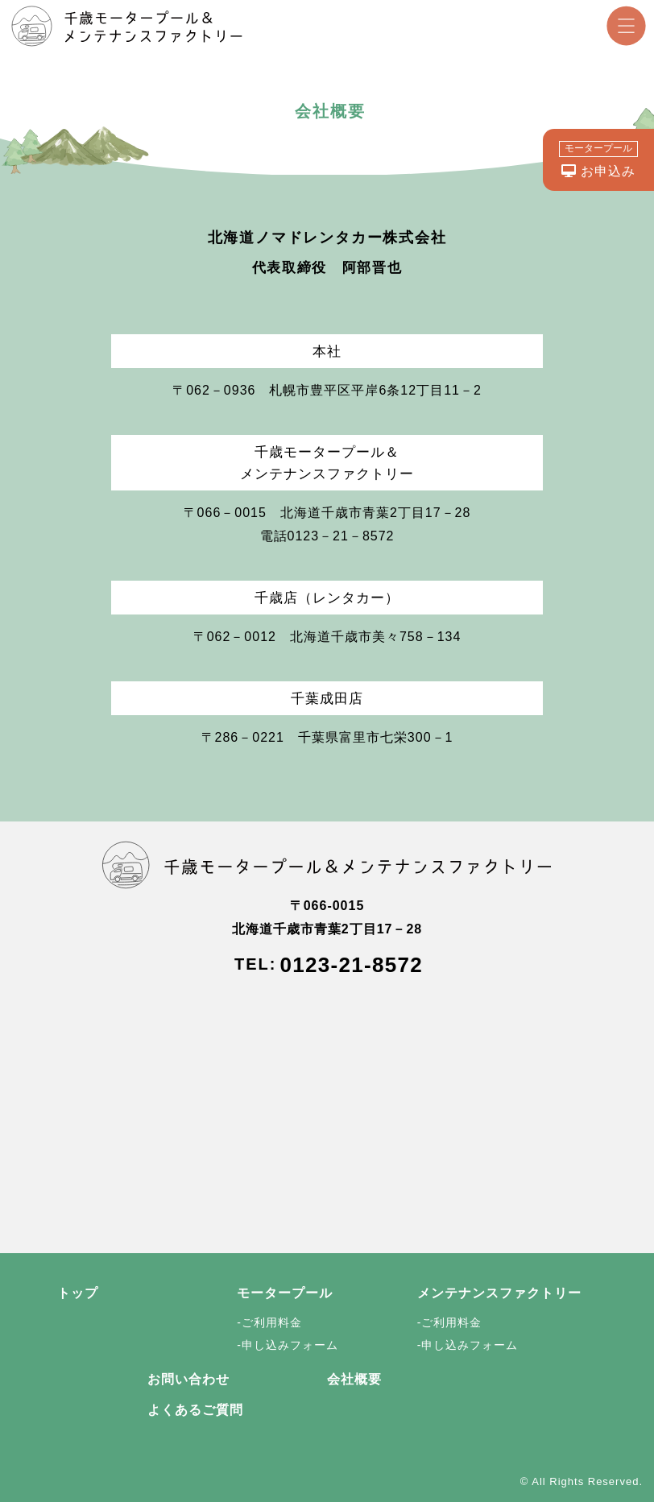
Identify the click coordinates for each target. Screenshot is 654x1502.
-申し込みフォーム (287, 1345)
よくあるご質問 (195, 1410)
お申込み (598, 159)
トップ (77, 1293)
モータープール (285, 1293)
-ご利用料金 (269, 1322)
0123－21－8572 (341, 536)
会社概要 (354, 1379)
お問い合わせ (188, 1379)
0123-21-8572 (351, 965)
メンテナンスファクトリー (499, 1293)
